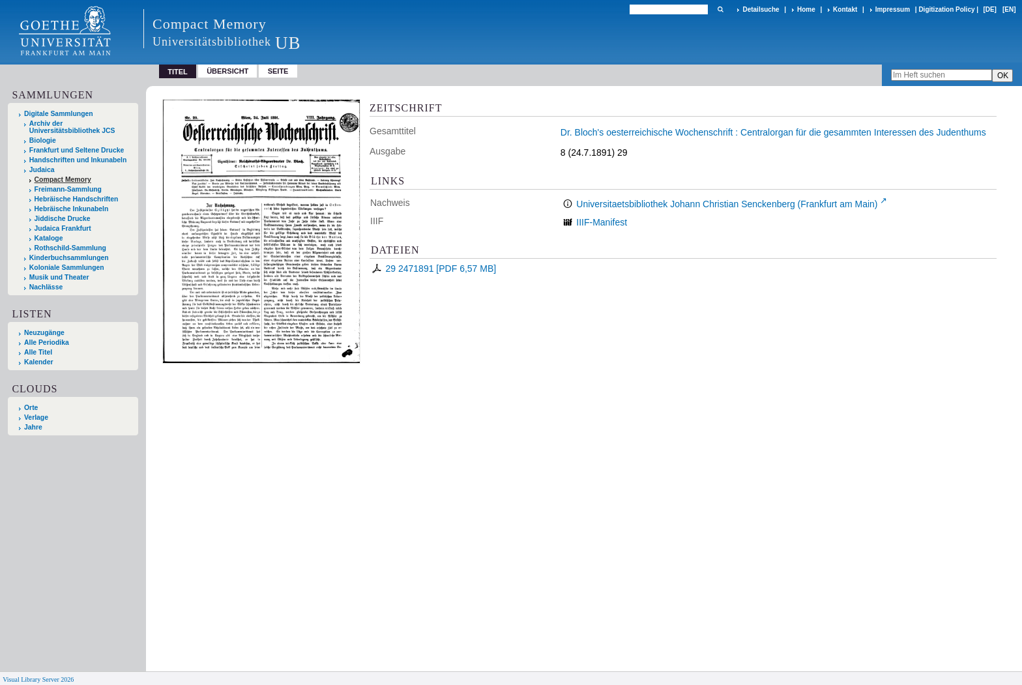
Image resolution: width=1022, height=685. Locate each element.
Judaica (42, 169)
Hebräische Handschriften (77, 199)
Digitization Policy (946, 9)
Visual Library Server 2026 (38, 679)
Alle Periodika (46, 342)
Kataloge (49, 238)
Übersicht (227, 71)
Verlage (36, 417)
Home (806, 9)
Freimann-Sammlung (68, 189)
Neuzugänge (44, 332)
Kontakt (845, 9)
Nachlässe (46, 287)
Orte (31, 407)
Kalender (38, 362)
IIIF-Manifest (601, 222)
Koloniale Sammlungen (66, 267)
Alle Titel (38, 352)
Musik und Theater (59, 277)
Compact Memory (63, 179)
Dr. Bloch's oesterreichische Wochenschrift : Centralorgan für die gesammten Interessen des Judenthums (773, 132)
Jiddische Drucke (63, 218)
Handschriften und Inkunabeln (78, 160)
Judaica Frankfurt (63, 228)
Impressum (892, 9)
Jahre (33, 427)
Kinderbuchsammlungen (69, 257)
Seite (278, 71)
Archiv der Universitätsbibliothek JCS (72, 127)
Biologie (42, 140)
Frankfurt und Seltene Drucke (76, 150)
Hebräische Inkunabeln (72, 208)
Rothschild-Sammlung (70, 248)
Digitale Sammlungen (58, 113)
